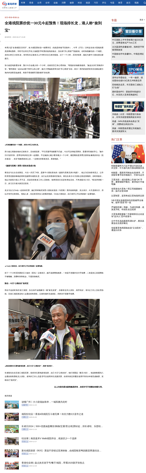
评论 (104, 3)
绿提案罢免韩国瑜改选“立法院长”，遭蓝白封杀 (127, 229)
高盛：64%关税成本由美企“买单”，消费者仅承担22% (125, 122)
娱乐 (128, 3)
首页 (6, 17)
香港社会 (16, 17)
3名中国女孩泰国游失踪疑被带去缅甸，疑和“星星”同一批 (127, 201)
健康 (72, 3)
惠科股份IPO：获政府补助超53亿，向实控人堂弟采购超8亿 (126, 93)
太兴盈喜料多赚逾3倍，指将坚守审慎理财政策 (128, 48)
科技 (80, 3)
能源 (88, 3)
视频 (136, 3)
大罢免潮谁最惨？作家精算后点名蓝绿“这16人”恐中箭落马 (127, 215)
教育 (120, 3)
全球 (47, 3)
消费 (64, 3)
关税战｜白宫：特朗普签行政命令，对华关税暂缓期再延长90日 (126, 115)
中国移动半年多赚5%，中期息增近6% (128, 55)
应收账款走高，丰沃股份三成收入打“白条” (127, 86)
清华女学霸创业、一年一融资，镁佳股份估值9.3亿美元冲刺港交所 (127, 79)
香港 (31, 3)
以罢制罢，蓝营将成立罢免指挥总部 (127, 196)
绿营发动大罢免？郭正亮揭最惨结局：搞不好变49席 (126, 190)
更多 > (142, 20)
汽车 (96, 3)
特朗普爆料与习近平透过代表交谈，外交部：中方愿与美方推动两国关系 (127, 167)
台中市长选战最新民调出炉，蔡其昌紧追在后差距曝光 (127, 222)
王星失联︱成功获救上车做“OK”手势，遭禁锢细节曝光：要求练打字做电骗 (127, 182)
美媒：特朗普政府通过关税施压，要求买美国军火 (127, 129)
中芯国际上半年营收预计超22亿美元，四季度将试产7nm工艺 (127, 41)
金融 (55, 3)
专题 (112, 3)
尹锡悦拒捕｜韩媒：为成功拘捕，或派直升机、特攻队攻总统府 (127, 208)
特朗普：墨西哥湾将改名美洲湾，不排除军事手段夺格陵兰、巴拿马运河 (127, 174)
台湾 (39, 3)
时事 (23, 3)
